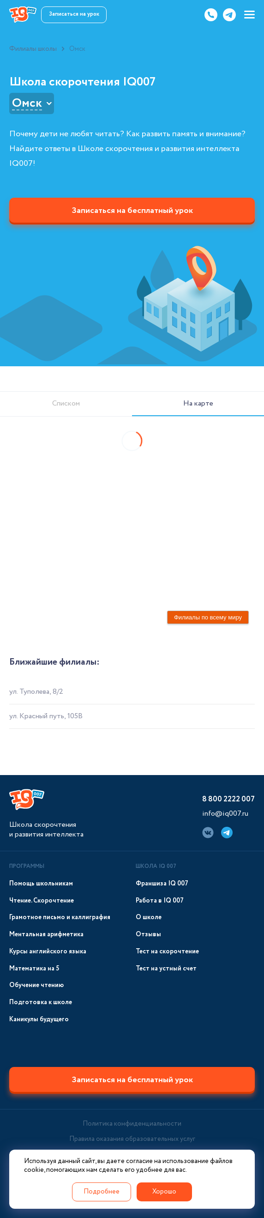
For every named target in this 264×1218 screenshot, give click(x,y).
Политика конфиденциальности (132, 1123)
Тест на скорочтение (167, 952)
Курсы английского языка (47, 952)
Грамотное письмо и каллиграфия (59, 917)
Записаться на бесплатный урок (132, 211)
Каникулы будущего (39, 1020)
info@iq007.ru (225, 813)
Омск (27, 103)
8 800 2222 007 (228, 799)
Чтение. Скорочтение (41, 901)
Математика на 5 (34, 969)
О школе (149, 917)
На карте (198, 403)
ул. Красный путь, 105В (46, 716)
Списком (66, 403)
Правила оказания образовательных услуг (132, 1139)
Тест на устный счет (166, 969)
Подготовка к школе (40, 1002)
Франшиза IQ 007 (162, 884)
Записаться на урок (74, 14)
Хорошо (164, 1191)
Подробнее (102, 1191)
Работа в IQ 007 (160, 901)
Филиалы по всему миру (208, 617)
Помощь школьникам (41, 884)
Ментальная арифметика (46, 935)
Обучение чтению (36, 985)
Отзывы (148, 935)
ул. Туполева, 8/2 (36, 691)
